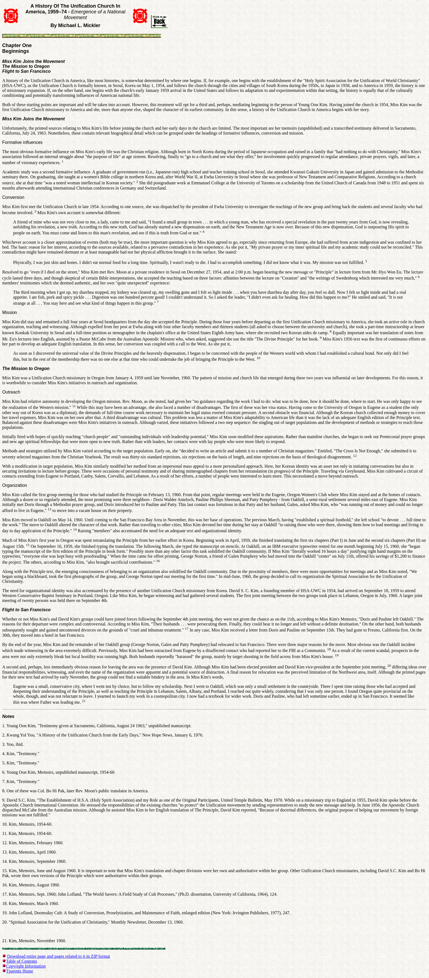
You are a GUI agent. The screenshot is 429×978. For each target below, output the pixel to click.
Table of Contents (21, 961)
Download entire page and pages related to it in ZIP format (58, 956)
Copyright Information (26, 966)
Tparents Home (19, 971)
